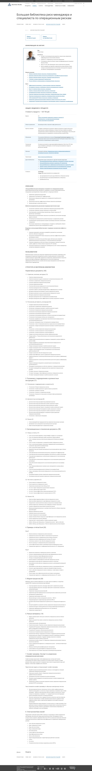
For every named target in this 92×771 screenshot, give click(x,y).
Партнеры (33, 3)
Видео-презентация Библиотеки (45, 156)
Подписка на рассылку (41, 3)
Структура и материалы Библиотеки (8, 42)
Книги (63, 24)
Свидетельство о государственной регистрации (48, 119)
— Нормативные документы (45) (8, 46)
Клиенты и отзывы (60, 5)
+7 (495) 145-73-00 (78, 3)
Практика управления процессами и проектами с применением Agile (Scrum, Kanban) (47, 94)
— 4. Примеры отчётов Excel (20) (8, 62)
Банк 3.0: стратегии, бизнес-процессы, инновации (40, 89)
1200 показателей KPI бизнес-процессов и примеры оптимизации (43, 97)
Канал (40, 768)
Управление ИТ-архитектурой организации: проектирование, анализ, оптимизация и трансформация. (51, 101)
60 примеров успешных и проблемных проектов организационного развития (46, 87)
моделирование (23, 767)
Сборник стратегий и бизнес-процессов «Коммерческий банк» (43, 73)
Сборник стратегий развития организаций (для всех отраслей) (53, 168)
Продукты (28, 5)
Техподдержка (49, 5)
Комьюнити (71, 5)
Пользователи (6, 38)
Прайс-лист (28, 24)
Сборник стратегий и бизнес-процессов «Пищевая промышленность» (44, 77)
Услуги (41, 5)
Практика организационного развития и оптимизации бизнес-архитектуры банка (46, 96)
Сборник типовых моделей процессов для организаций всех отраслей (55, 166)
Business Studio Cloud (38, 24)
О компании (27, 3)
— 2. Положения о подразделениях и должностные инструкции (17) (8, 52)
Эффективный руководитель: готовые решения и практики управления (45, 85)
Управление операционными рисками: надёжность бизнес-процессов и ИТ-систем (47, 99)
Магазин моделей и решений (53, 24)
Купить (35, 5)
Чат (47, 768)
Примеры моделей (58, 3)
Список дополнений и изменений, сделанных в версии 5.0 (51, 117)
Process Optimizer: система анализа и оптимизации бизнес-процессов (44, 81)
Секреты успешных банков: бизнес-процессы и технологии (42, 90)
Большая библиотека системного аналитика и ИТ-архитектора (53, 163)
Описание (5, 35)
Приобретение (20, 24)
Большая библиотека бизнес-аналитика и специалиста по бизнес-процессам (56, 161)
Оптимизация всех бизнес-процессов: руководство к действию (43, 92)
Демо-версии (50, 3)
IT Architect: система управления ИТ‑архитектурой (40, 79)
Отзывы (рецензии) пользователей (46, 120)
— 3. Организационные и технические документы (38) (8, 57)
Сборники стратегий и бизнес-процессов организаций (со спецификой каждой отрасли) (48, 75)
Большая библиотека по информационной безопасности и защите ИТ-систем (57, 164)
